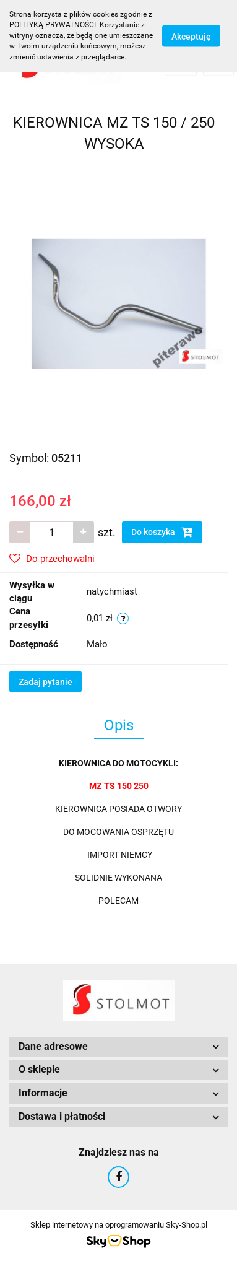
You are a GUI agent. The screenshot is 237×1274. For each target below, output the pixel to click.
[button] (118, 1047)
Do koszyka (162, 532)
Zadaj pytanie (45, 682)
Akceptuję (191, 36)
